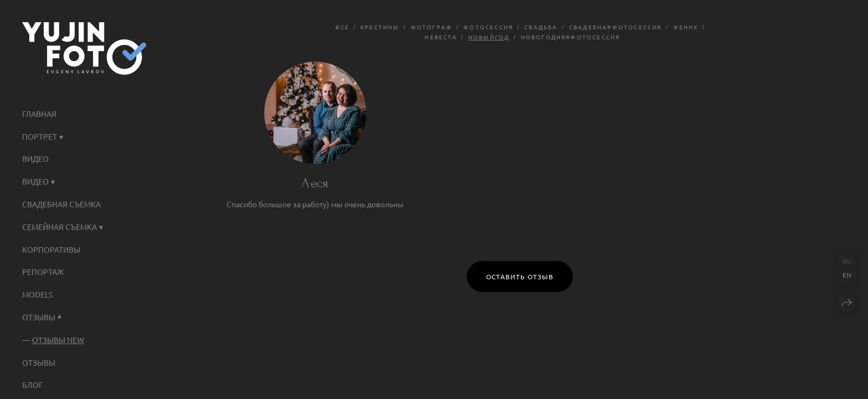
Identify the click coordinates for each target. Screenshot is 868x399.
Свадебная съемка (61, 204)
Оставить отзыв (520, 276)
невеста (441, 37)
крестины (380, 27)
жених (686, 27)
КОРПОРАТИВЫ (51, 249)
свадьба (540, 27)
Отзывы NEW (58, 340)
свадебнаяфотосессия (615, 27)
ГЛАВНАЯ (39, 114)
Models (37, 294)
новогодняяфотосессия (571, 37)
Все (342, 27)
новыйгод (489, 37)
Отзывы (38, 362)
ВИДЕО (35, 158)
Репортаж (43, 272)
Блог (32, 385)
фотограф (432, 27)
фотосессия (488, 27)
